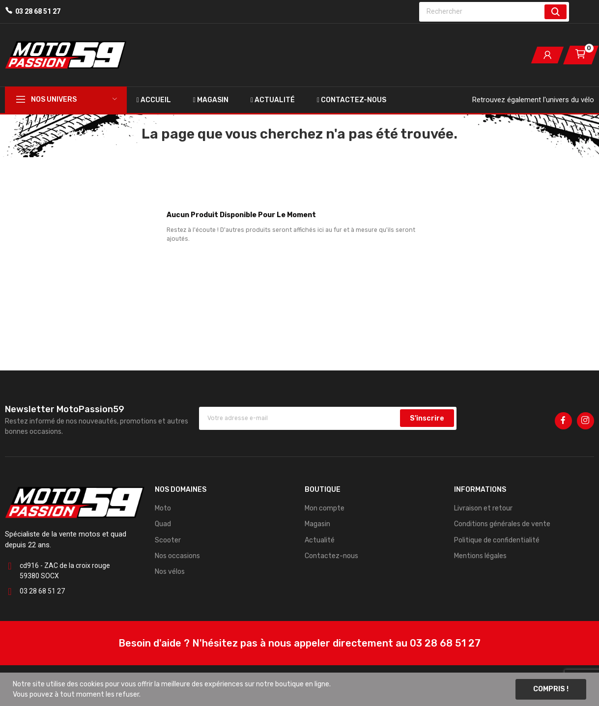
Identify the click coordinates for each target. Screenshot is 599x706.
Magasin (317, 524)
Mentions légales (480, 556)
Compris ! (551, 689)
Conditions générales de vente (502, 524)
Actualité (320, 540)
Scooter (168, 540)
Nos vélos (170, 571)
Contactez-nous (331, 556)
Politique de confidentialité (497, 540)
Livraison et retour (483, 508)
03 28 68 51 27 (37, 11)
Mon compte (324, 508)
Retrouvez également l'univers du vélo (533, 99)
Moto (163, 508)
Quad (163, 524)
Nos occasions (177, 556)
